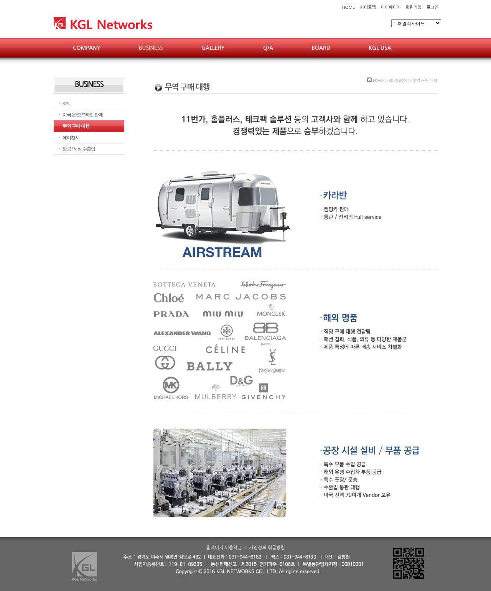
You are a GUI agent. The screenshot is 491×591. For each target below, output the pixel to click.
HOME (348, 7)
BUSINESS (151, 48)
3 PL (66, 103)
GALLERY (213, 48)
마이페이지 (391, 7)
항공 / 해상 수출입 (79, 148)
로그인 (432, 7)
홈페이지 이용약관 (224, 547)
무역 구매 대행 (76, 126)
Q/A (268, 48)
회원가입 (414, 7)
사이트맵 (368, 7)
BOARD (320, 48)
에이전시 (71, 137)
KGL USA (380, 48)
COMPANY (87, 48)
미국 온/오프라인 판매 (83, 114)
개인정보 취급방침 (267, 547)
